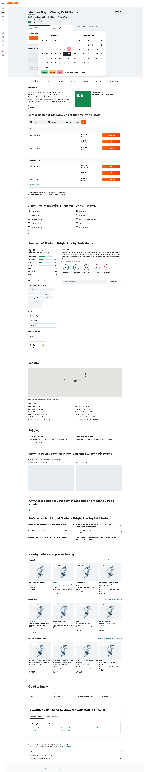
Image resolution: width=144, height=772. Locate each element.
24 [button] (47, 63)
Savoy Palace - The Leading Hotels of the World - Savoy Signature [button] (109, 583)
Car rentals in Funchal (67, 728)
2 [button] (42, 49)
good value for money (35, 306)
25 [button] (51, 63)
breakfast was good (34, 290)
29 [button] (69, 63)
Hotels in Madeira (68, 768)
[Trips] (3, 46)
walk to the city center (46, 298)
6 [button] (60, 49)
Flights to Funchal (38, 728)
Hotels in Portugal (56, 768)
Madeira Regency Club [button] (59, 621)
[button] (3, 3)
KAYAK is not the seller (76, 752)
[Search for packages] (3, 20)
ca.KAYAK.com (31, 768)
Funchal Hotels (78, 768)
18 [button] (51, 58)
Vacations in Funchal (95, 728)
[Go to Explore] (3, 29)
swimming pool (33, 298)
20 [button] (60, 58)
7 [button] (64, 49)
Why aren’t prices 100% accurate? (76, 758)
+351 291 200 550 (34, 19)
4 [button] (51, 49)
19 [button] (55, 58)
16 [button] (42, 58)
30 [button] (42, 67)
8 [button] (83, 49)
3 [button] (92, 45)
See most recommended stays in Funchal (109, 638)
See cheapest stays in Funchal (113, 599)
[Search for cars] (3, 16)
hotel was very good (43, 294)
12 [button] (55, 54)
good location (42, 286)
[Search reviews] (86, 281)
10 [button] (47, 54)
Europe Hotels (46, 768)
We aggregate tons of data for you (76, 755)
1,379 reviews (43, 22)
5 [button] (55, 49)
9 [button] (42, 54)
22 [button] (69, 58)
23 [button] (42, 63)
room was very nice (47, 290)
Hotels (39, 768)
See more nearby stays (115, 560)
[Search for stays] (3, 12)
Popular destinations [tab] (52, 716)
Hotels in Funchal (37, 730)
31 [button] (47, 67)
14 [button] (64, 54)
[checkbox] (37, 338)
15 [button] (69, 54)
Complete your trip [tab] (37, 716)
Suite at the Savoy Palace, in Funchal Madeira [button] (37, 583)
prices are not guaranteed (64, 746)
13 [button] (60, 54)
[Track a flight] (3, 33)
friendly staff (32, 286)
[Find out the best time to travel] (3, 37)
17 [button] (47, 58)
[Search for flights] (3, 8)
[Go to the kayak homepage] (12, 3)
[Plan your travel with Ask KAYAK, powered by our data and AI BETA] (3, 25)
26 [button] (56, 63)
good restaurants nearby (36, 302)
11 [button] (51, 54)
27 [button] (60, 63)
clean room (32, 294)
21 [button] (64, 58)
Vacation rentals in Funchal (68, 730)
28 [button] (64, 63)
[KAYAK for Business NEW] (3, 41)
